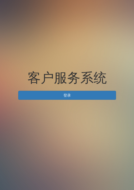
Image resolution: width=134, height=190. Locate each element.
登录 (67, 95)
